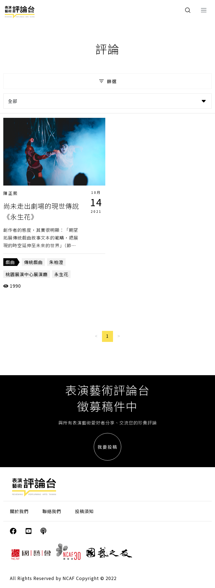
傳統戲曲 (33, 262)
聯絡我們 (51, 511)
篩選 (107, 81)
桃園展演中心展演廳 (27, 274)
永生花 (61, 274)
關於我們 (19, 511)
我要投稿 (107, 446)
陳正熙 (10, 193)
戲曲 (10, 262)
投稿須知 (84, 511)
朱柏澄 (56, 262)
